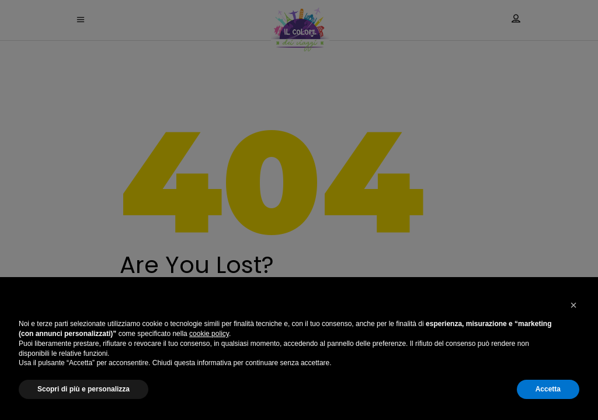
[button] (573, 305)
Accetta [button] (548, 389)
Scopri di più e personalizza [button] (83, 389)
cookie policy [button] (209, 334)
